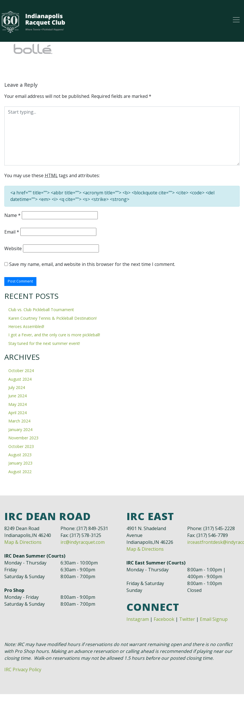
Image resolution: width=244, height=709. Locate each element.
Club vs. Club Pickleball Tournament (41, 311)
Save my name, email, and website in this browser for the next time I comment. (93, 265)
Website (13, 249)
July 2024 (16, 388)
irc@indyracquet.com (82, 543)
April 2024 (17, 414)
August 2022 (20, 472)
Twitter (187, 620)
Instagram (137, 620)
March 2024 (19, 422)
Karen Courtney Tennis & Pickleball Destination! (52, 319)
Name (12, 216)
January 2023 (20, 464)
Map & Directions (23, 543)
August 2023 (20, 456)
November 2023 (23, 439)
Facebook (164, 620)
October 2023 (21, 447)
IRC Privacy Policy (22, 670)
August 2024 (20, 380)
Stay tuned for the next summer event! (44, 344)
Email (11, 233)
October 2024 (21, 372)
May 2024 (17, 405)
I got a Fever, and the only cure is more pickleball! (54, 336)
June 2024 (17, 397)
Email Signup (214, 620)
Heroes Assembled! (26, 328)
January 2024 (20, 430)
